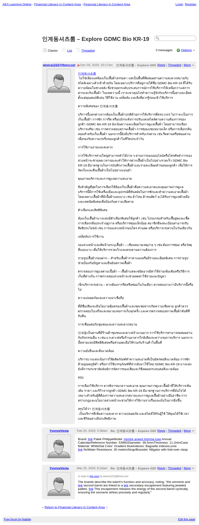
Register (190, 4)
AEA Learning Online (17, 4)
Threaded (88, 50)
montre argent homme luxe (142, 439)
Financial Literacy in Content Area (57, 4)
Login (179, 4)
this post (94, 476)
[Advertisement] (100, 21)
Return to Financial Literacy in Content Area (75, 507)
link (90, 439)
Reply (161, 65)
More (187, 65)
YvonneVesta (59, 430)
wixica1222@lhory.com (60, 65)
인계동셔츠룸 (87, 73)
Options (186, 50)
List (69, 50)
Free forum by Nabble (17, 519)
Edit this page (186, 519)
